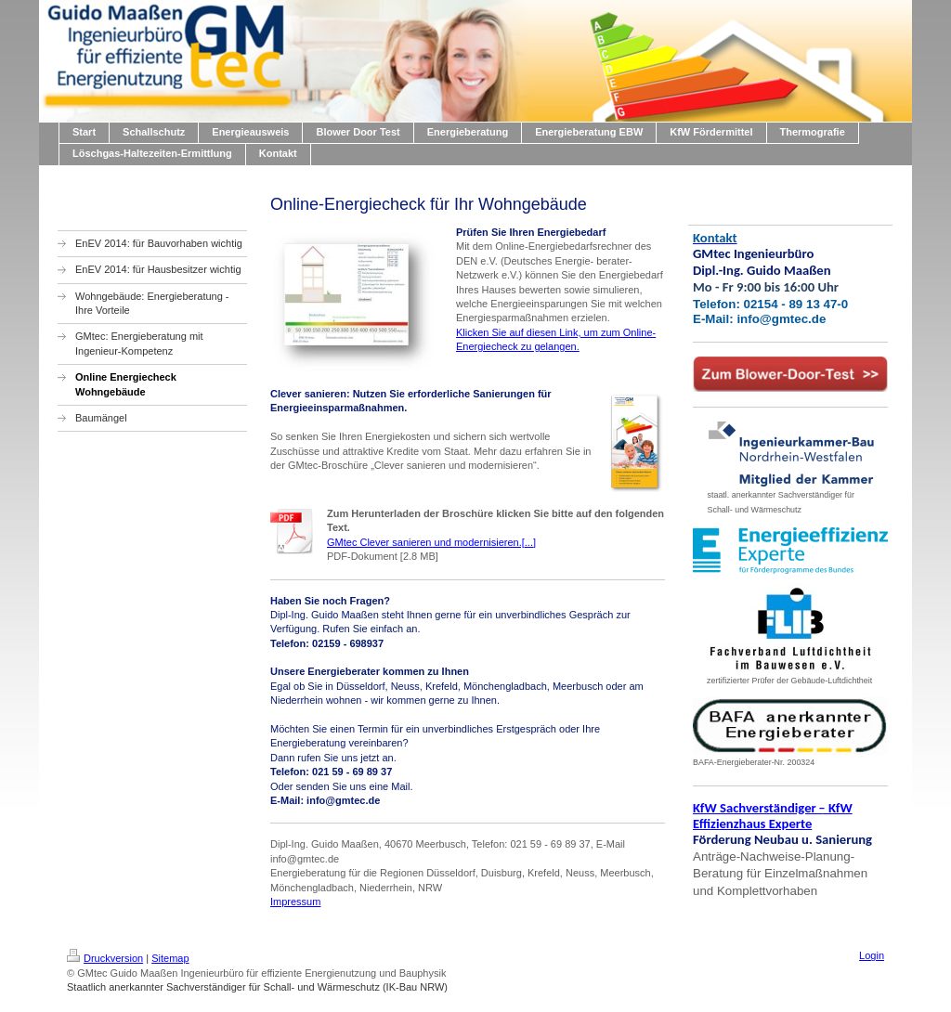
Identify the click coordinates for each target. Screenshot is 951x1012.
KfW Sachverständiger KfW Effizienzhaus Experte (773, 815)
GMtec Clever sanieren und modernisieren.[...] (431, 542)
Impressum (295, 901)
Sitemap (170, 958)
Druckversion (105, 958)
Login (871, 955)
